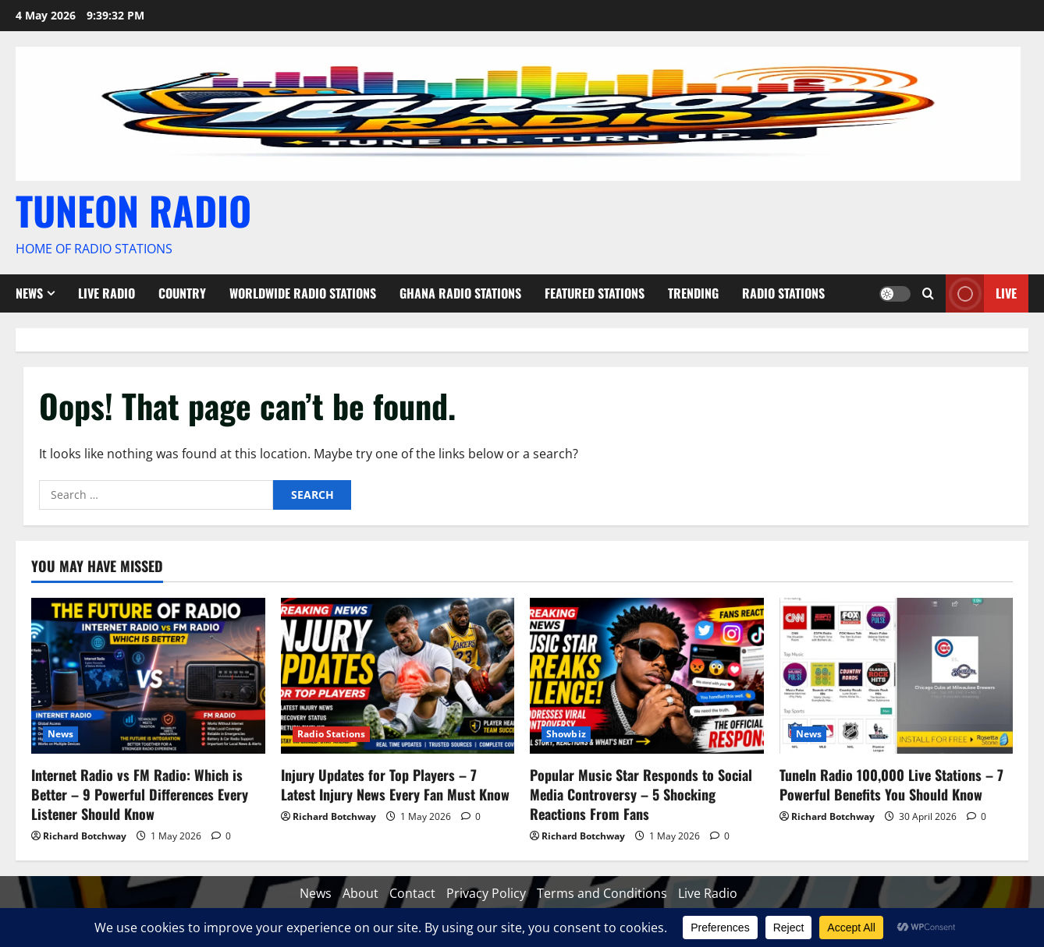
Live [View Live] (981, 293)
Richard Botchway (84, 836)
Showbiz (566, 733)
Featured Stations (595, 293)
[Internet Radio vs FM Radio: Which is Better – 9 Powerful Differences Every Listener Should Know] (148, 676)
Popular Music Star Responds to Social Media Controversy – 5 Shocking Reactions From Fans (641, 794)
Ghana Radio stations (460, 293)
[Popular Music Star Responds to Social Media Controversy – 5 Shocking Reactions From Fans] (647, 676)
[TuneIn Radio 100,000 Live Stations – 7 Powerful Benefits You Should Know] (896, 676)
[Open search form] (928, 293)
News (29, 293)
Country (182, 293)
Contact (412, 893)
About (360, 893)
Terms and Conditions (602, 893)
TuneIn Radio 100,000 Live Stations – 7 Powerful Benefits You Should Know (891, 784)
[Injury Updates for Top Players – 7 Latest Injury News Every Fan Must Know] (398, 676)
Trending (693, 293)
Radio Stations (783, 293)
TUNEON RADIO (133, 210)
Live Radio (106, 293)
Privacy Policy (486, 893)
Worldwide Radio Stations (302, 293)
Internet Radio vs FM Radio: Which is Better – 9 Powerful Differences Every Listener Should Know (139, 794)
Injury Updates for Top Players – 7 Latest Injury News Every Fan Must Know (395, 784)
